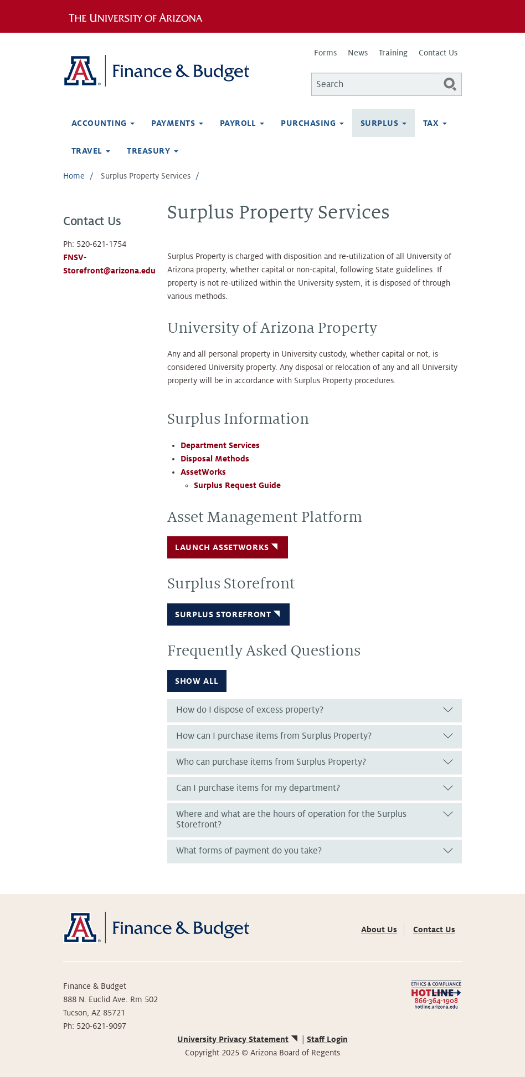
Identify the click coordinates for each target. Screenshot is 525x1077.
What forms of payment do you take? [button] (249, 851)
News (358, 52)
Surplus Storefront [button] (228, 614)
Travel (90, 150)
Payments (177, 123)
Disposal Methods (215, 458)
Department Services (220, 445)
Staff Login (327, 1039)
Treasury (152, 150)
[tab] (314, 710)
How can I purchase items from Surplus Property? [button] (274, 736)
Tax (435, 123)
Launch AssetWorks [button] (227, 547)
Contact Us (438, 52)
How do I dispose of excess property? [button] (249, 710)
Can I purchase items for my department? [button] (258, 788)
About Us (379, 929)
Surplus (383, 123)
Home (74, 175)
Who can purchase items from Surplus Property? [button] (271, 762)
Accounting (103, 123)
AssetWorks (203, 472)
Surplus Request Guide (237, 485)
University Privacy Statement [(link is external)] (238, 1039)
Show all (197, 681)
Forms (325, 52)
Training (393, 52)
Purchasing (312, 123)
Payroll (242, 123)
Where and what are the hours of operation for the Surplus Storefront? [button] (291, 819)
